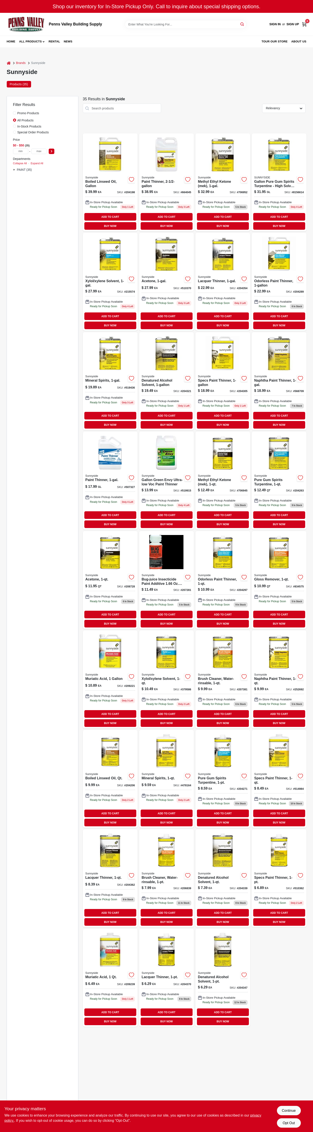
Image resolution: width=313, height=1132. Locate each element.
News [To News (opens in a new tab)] (68, 41)
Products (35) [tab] (19, 84)
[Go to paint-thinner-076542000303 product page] (110, 481)
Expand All (37, 163)
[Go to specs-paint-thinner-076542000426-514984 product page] (279, 779)
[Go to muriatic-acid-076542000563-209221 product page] (110, 679)
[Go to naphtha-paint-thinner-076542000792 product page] (279, 679)
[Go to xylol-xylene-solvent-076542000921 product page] (166, 679)
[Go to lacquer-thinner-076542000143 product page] (222, 282)
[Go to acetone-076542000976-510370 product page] (166, 282)
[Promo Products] (14, 112)
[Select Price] (51, 151)
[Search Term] (185, 24)
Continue (289, 1110)
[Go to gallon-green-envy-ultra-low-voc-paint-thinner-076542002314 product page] (166, 481)
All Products (30, 41)
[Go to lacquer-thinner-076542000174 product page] (166, 978)
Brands (21, 63)
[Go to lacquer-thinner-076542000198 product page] (110, 878)
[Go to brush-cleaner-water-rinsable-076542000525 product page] (166, 878)
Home (11, 41)
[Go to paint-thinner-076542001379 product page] (166, 182)
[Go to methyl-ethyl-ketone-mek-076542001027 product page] (222, 481)
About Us (298, 41)
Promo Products (28, 113)
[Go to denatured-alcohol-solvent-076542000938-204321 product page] (166, 381)
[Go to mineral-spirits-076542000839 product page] (110, 381)
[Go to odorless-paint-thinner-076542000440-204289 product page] (279, 282)
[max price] (39, 151)
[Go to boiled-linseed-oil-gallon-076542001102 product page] (110, 182)
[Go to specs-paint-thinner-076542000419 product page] (279, 878)
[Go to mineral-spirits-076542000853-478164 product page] (166, 779)
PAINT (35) (24, 169)
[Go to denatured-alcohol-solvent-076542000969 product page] (222, 878)
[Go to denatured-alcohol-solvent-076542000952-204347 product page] (222, 978)
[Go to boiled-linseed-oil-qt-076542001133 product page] (110, 779)
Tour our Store (274, 41)
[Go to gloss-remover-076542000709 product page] (279, 580)
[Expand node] (14, 170)
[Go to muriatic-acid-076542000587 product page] (110, 978)
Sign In (275, 24)
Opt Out (289, 1123)
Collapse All (20, 163)
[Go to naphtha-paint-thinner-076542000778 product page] (279, 381)
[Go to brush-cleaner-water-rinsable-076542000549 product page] (222, 679)
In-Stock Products (29, 126)
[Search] (242, 24)
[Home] (9, 63)
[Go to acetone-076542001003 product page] (110, 580)
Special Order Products (33, 132)
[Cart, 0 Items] (304, 24)
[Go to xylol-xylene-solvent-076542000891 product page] (110, 282)
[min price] (20, 151)
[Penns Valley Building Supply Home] (26, 24)
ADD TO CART (110, 216)
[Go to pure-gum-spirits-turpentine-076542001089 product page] (222, 779)
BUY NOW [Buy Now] (110, 226)
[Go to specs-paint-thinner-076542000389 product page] (222, 381)
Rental (54, 41)
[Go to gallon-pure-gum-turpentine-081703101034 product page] (279, 182)
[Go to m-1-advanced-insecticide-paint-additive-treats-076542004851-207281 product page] (166, 580)
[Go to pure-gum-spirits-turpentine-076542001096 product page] (279, 481)
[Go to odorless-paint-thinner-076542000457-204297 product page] (222, 580)
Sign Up (292, 24)
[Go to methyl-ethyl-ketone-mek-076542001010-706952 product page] (222, 182)
